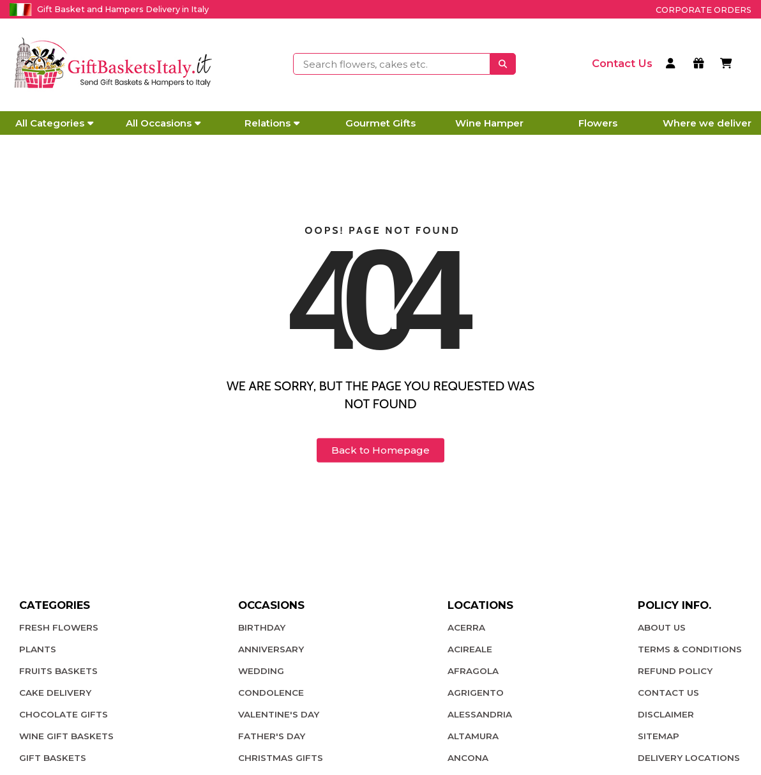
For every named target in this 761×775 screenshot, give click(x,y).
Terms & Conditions (690, 649)
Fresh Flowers (58, 627)
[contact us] (622, 63)
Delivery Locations (689, 758)
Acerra (466, 627)
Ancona (468, 758)
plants (37, 649)
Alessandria (480, 714)
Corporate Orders (703, 10)
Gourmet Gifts (380, 123)
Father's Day (271, 736)
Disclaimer (666, 714)
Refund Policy (675, 671)
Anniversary (271, 649)
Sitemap (658, 736)
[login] (672, 65)
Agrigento (476, 692)
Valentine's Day (278, 714)
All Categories (54, 123)
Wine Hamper (489, 123)
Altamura (473, 736)
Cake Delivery (55, 692)
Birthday (261, 627)
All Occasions (163, 123)
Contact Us (668, 692)
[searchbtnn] (503, 64)
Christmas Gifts (280, 758)
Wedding (261, 671)
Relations (272, 123)
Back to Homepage (380, 450)
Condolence (271, 692)
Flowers (597, 123)
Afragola (473, 671)
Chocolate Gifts (63, 714)
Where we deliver (707, 123)
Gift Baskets (52, 758)
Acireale (470, 649)
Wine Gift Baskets (66, 736)
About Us (662, 627)
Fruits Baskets (58, 671)
